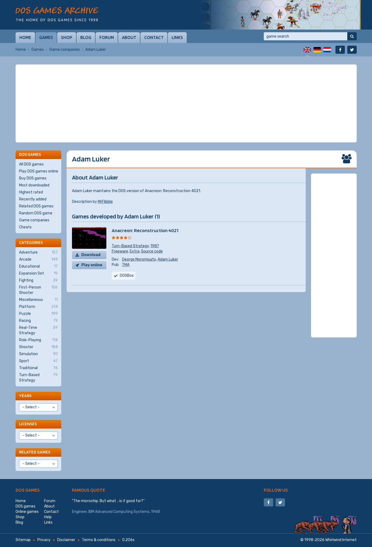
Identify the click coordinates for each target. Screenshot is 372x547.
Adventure (38, 252)
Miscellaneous (38, 300)
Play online (91, 265)
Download (90, 255)
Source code (152, 251)
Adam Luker (168, 259)
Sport (38, 361)
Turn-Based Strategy (130, 246)
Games (46, 37)
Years (25, 395)
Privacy (43, 540)
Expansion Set (38, 273)
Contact (154, 37)
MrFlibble (105, 201)
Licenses (28, 423)
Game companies (64, 49)
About (129, 37)
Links (177, 37)
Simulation (38, 354)
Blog (85, 37)
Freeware (120, 251)
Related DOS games (36, 206)
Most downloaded (34, 185)
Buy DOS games (32, 178)
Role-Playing (38, 340)
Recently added (32, 199)
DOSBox (127, 275)
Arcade (38, 259)
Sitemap (23, 540)
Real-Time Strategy (38, 330)
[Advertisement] (186, 103)
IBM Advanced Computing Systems (118, 511)
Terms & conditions (98, 540)
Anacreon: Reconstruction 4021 (145, 230)
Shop (66, 37)
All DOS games (31, 164)
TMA (125, 264)
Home (25, 37)
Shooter (38, 347)
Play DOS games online (38, 171)
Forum (106, 37)
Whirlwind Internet (341, 540)
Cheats (25, 227)
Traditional (38, 368)
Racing (38, 320)
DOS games (28, 490)
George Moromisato (139, 259)
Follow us (276, 490)
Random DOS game (35, 213)
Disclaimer (66, 540)
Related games (34, 452)
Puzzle (38, 313)
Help (48, 517)
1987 (154, 246)
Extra (134, 251)
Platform (38, 307)
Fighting (38, 280)
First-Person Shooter (38, 290)
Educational (38, 266)
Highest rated (31, 192)
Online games (27, 511)
